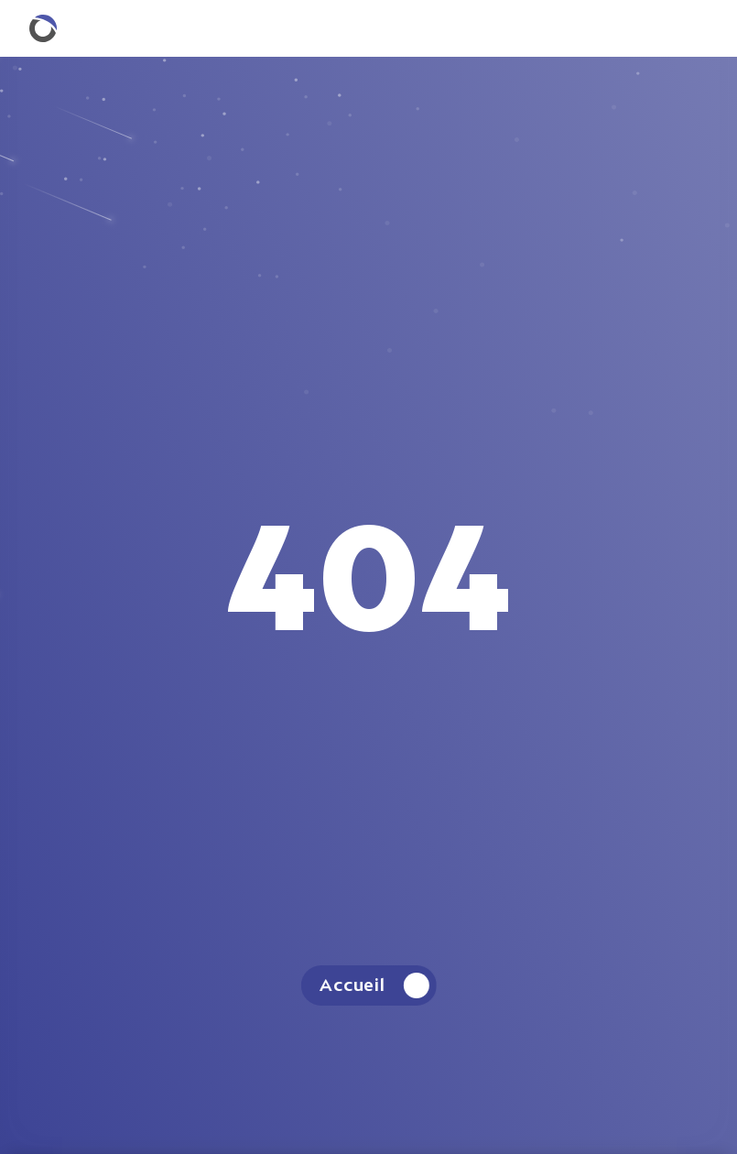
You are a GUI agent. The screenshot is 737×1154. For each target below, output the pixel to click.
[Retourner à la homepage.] (43, 28)
